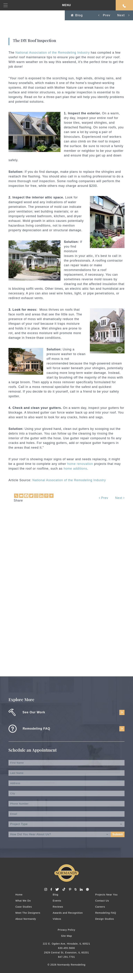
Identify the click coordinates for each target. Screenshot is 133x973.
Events (57, 900)
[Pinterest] (46, 496)
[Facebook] (26, 496)
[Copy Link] (16, 496)
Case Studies (23, 906)
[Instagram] (36, 496)
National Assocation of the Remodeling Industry (69, 480)
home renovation (80, 464)
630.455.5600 (66, 948)
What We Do (23, 900)
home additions (75, 468)
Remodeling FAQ (105, 912)
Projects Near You (106, 894)
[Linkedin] (41, 496)
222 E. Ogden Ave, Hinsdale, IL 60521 (66, 943)
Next (120, 498)
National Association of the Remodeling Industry (52, 52)
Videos (57, 918)
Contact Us (102, 900)
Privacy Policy (66, 929)
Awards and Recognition (68, 912)
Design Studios (104, 918)
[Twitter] (31, 496)
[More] (51, 496)
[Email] (21, 496)
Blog (77, 15)
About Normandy (25, 918)
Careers (100, 906)
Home (19, 894)
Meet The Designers (27, 912)
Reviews (58, 906)
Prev (103, 498)
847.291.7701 (66, 956)
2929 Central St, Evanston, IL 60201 (66, 952)
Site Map (66, 935)
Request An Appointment (124, 6)
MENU (37, 5)
